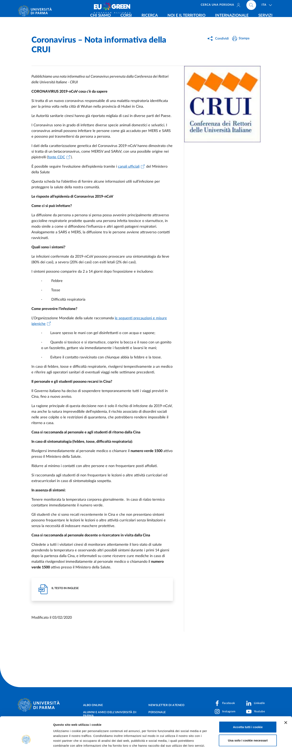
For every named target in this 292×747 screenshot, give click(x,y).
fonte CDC (56, 157)
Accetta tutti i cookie (248, 699)
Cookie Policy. (64, 722)
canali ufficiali (129, 166)
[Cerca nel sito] (251, 6)
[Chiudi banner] (285, 694)
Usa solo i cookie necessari (248, 712)
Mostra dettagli (213, 739)
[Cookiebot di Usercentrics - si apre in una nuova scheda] (26, 739)
